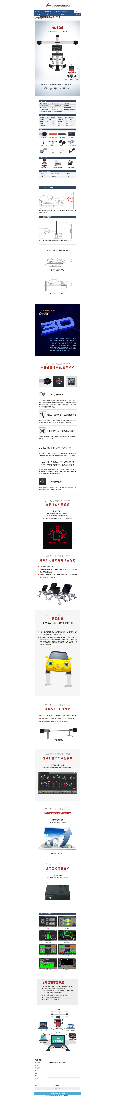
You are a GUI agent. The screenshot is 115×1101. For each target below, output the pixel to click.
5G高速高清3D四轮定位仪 (63, 11)
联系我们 (77, 14)
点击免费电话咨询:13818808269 (57, 1094)
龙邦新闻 (47, 14)
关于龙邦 (63, 14)
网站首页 (37, 11)
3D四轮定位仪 (47, 11)
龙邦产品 (77, 11)
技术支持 (37, 14)
